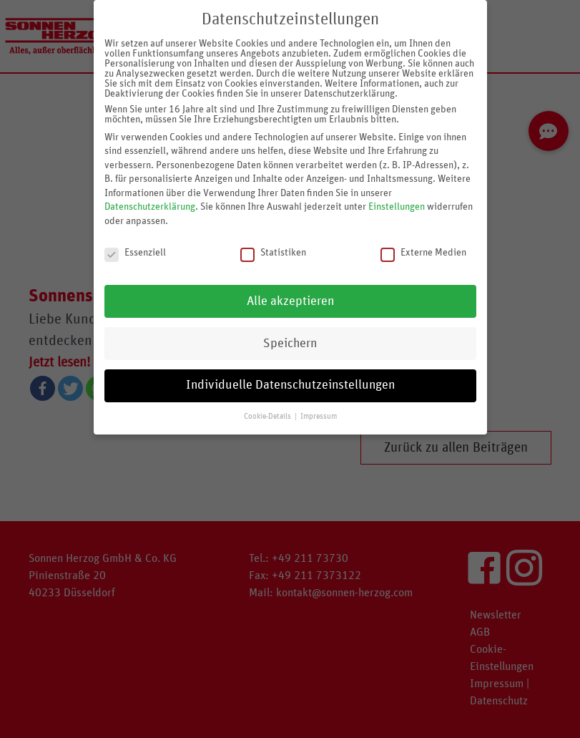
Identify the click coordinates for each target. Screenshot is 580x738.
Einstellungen (396, 193)
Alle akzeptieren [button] (290, 286)
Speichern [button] (290, 328)
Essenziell (135, 238)
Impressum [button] (318, 402)
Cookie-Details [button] (268, 402)
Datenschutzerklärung (149, 193)
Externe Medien (423, 238)
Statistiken (273, 238)
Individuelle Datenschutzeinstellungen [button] (290, 370)
